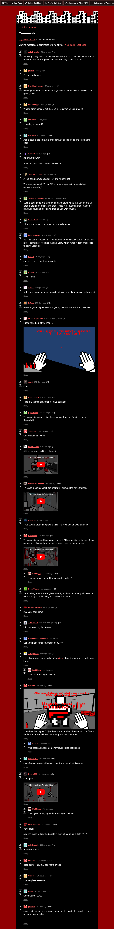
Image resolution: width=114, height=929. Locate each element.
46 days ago (42, 120)
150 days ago (41, 685)
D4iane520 (32, 774)
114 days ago (43, 536)
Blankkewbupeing (36, 86)
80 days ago (44, 220)
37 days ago (49, 86)
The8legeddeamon (36, 198)
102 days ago (49, 318)
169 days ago (45, 845)
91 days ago (46, 235)
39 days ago (46, 104)
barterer (31, 685)
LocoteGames (34, 824)
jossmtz (31, 907)
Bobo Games (33, 589)
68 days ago (50, 198)
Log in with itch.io (27, 39)
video (60, 658)
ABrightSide (33, 654)
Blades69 (32, 135)
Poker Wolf (33, 220)
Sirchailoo (32, 536)
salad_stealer (34, 52)
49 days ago (42, 135)
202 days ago (41, 907)
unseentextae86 (35, 607)
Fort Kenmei (33, 447)
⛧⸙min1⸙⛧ (33, 623)
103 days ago (45, 413)
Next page (70, 45)
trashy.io (32, 520)
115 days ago (46, 589)
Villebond (32, 431)
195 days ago (42, 876)
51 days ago (48, 174)
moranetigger (34, 104)
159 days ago (46, 824)
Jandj (30, 382)
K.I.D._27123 (33, 397)
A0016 (31, 288)
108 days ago (50, 483)
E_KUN (31, 257)
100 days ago (40, 303)
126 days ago (44, 623)
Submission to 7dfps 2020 (76, 3)
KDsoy (31, 303)
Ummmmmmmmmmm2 (38, 638)
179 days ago (44, 860)
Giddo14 (31, 876)
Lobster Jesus (34, 235)
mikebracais (33, 845)
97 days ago (40, 257)
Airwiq (31, 272)
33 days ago (40, 71)
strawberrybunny (35, 318)
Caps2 (31, 891)
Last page (81, 45)
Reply (26, 64)
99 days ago (40, 288)
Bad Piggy (36, 574)
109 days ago (42, 520)
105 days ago (43, 431)
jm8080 (31, 71)
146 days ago (45, 654)
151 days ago (44, 759)
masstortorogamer (36, 483)
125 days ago (48, 607)
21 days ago (46, 52)
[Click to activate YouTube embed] (41, 464)
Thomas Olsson (35, 174)
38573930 (32, 120)
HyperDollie (33, 413)
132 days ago (54, 638)
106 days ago (45, 447)
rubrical (31, 154)
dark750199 (33, 759)
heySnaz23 (32, 860)
